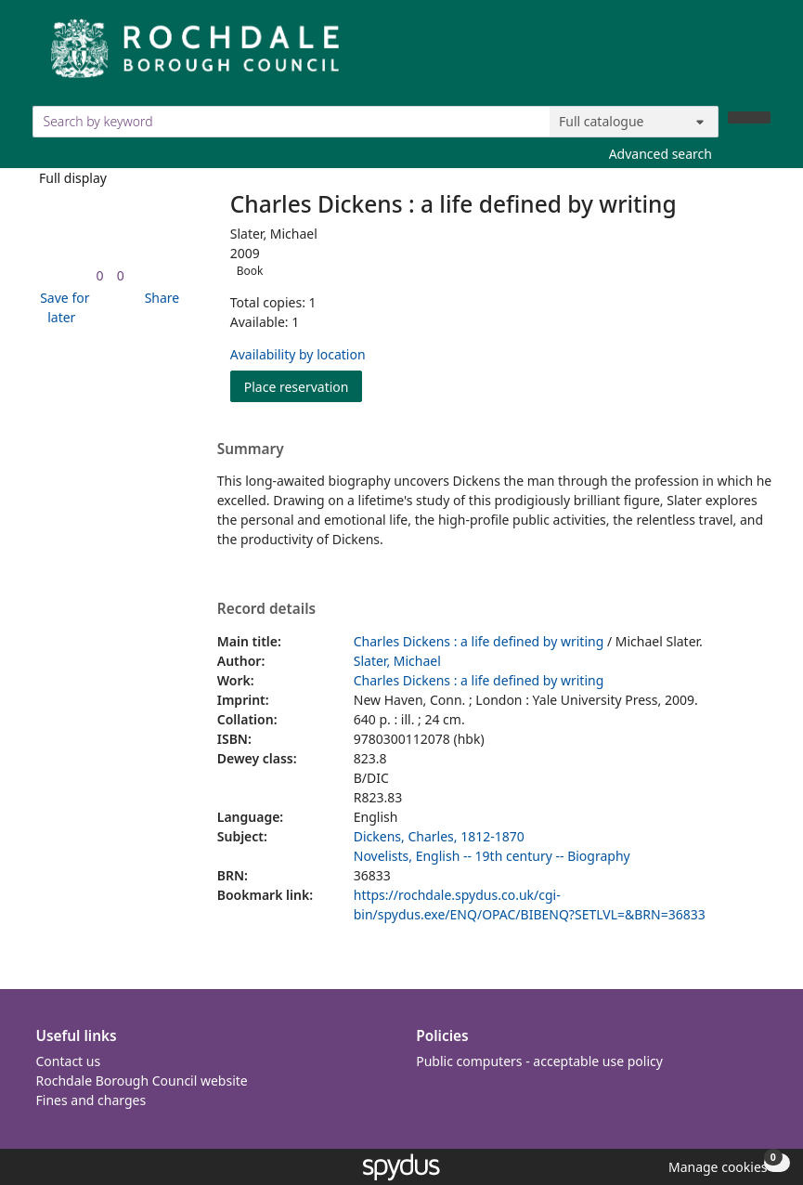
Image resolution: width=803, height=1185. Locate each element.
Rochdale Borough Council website (142, 1080)
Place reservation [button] (303, 386)
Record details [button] (266, 609)
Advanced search (660, 154)
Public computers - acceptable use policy (539, 1061)
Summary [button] (250, 449)
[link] (100, 275)
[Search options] (634, 121)
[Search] (749, 117)
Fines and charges (91, 1100)
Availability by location (298, 354)
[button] (62, 307)
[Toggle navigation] (761, 55)
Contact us (68, 1061)
